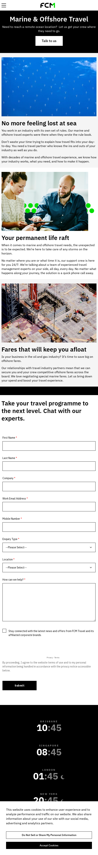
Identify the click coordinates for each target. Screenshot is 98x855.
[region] (49, 828)
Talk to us (49, 41)
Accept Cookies (49, 845)
